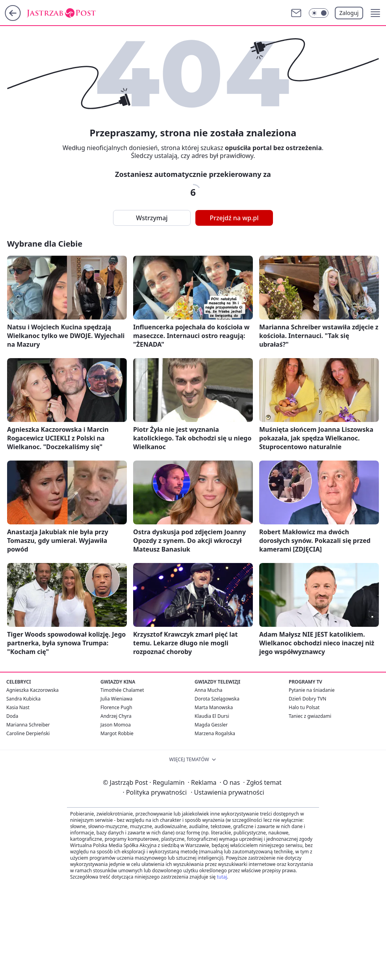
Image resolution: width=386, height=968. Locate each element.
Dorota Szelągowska (217, 698)
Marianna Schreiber (28, 724)
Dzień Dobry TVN (307, 698)
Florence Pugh (116, 707)
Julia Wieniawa (116, 698)
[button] (375, 13)
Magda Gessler (211, 724)
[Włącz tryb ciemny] (318, 13)
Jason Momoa (115, 724)
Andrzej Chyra (116, 716)
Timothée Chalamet (122, 690)
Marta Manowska (214, 707)
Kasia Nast (18, 707)
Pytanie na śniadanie (312, 690)
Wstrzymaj (151, 218)
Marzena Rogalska (215, 733)
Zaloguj (349, 13)
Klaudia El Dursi (212, 716)
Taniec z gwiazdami (310, 716)
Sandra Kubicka (23, 698)
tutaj (222, 876)
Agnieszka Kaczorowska (32, 690)
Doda (12, 716)
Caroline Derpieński (28, 733)
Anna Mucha (209, 690)
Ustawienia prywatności (227, 792)
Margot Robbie (117, 733)
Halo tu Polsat (304, 707)
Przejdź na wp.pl (234, 218)
